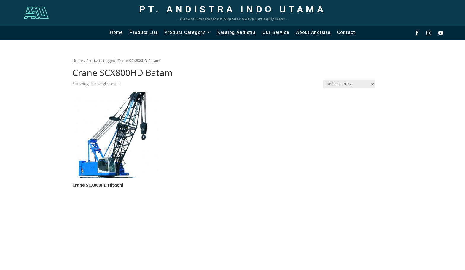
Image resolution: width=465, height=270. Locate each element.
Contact (346, 32)
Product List (144, 32)
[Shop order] (349, 84)
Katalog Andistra (236, 32)
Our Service (275, 32)
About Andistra (313, 32)
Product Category (184, 32)
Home (116, 32)
